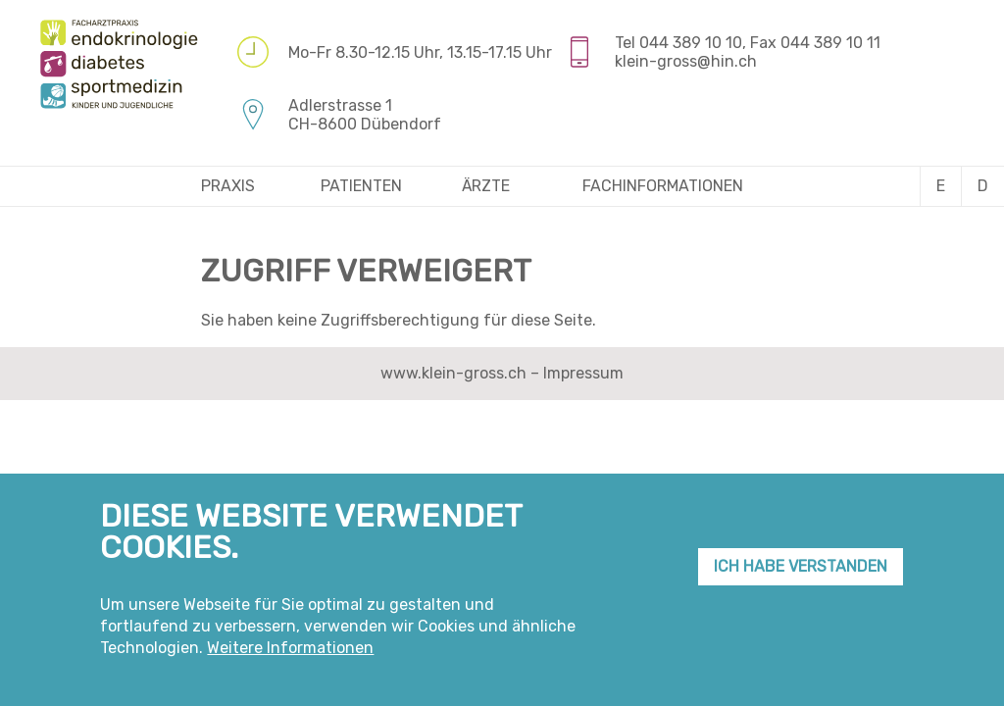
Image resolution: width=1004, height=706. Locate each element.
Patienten (361, 185)
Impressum (583, 373)
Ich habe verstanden (800, 574)
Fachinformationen (662, 185)
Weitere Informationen (290, 656)
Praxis (228, 185)
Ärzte (486, 185)
